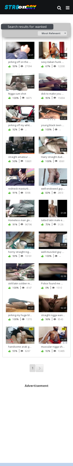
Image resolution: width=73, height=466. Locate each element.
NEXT (39, 368)
